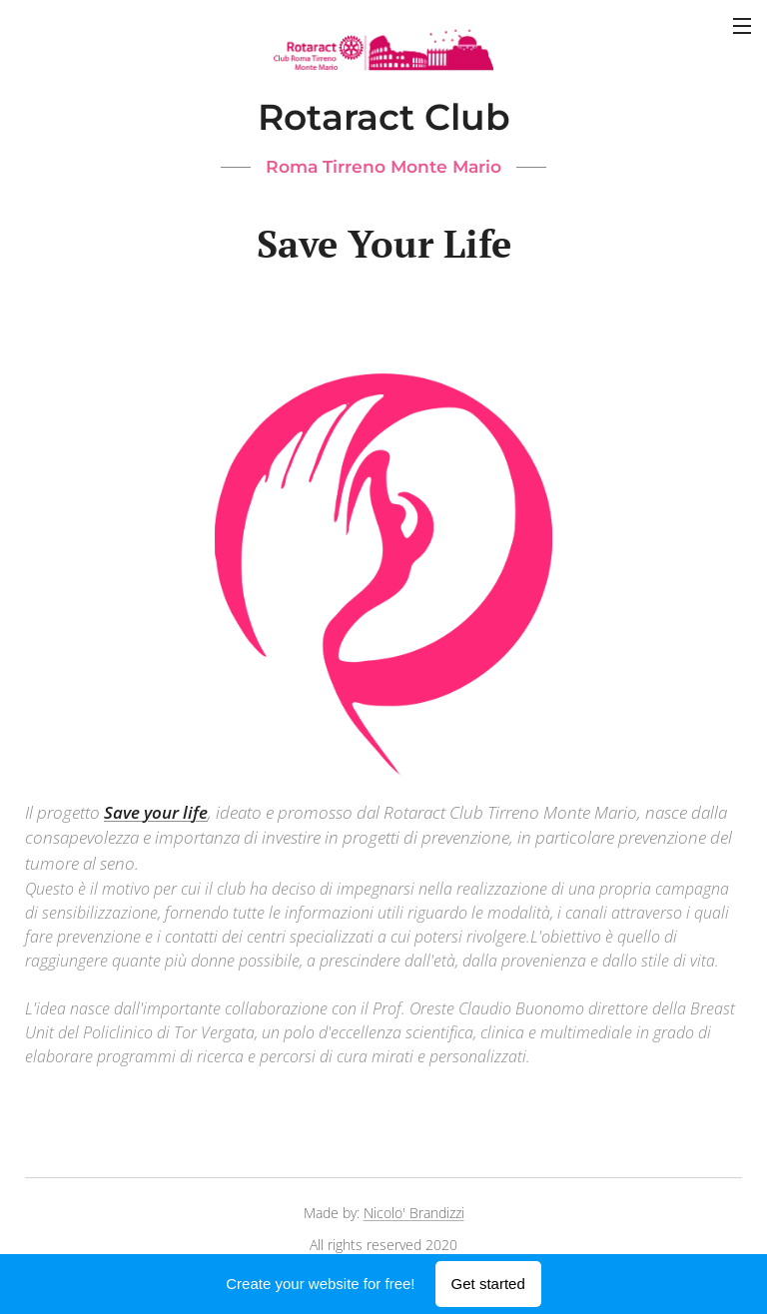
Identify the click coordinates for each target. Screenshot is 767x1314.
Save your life (156, 811)
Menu (742, 26)
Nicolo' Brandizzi (414, 1212)
